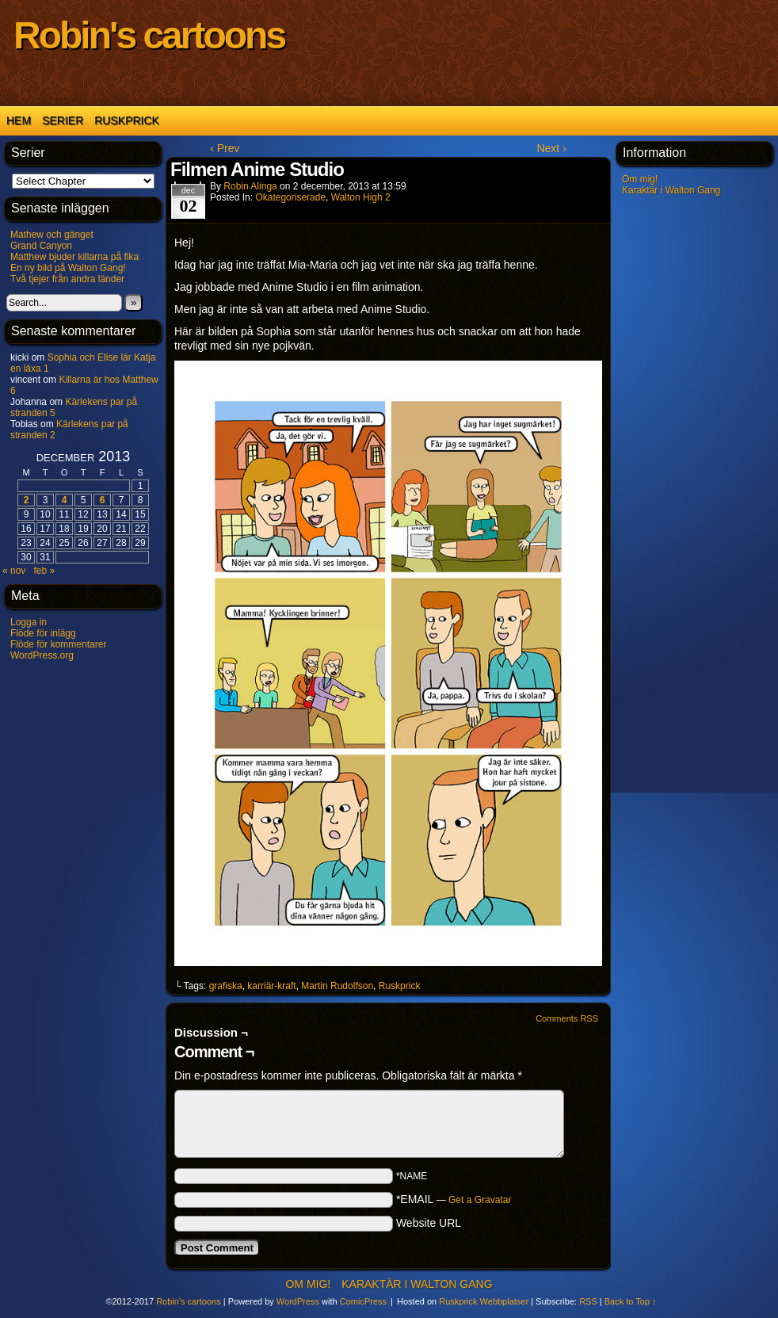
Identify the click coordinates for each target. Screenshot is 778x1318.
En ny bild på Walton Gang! (68, 267)
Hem (18, 120)
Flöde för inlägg (43, 633)
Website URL (428, 1223)
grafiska (225, 985)
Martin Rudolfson (337, 985)
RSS (588, 1301)
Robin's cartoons (148, 35)
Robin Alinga (249, 186)
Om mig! (640, 179)
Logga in (28, 622)
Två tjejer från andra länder (67, 279)
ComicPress (363, 1301)
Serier (62, 120)
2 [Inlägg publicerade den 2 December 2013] (26, 500)
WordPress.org (42, 655)
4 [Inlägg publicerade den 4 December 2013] (64, 500)
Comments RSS (567, 1018)
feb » (44, 570)
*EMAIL (454, 1199)
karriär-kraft (271, 985)
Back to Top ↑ (630, 1301)
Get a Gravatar (479, 1199)
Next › (551, 148)
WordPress (297, 1301)
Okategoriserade (290, 197)
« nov (13, 570)
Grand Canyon (41, 245)
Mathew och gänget (51, 234)
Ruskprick (126, 120)
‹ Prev (224, 148)
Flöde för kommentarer (58, 644)
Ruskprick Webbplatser (483, 1301)
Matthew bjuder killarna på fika (74, 256)
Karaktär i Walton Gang (671, 190)
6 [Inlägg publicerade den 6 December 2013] (102, 500)
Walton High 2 (361, 197)
